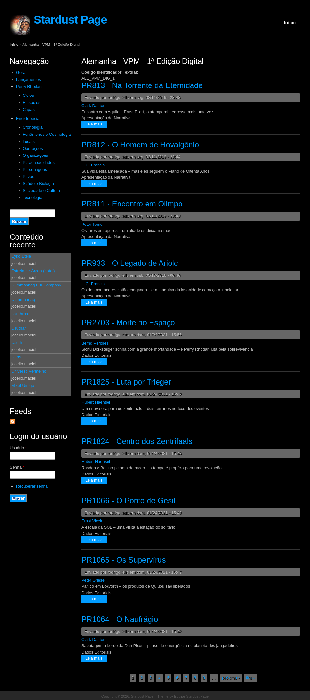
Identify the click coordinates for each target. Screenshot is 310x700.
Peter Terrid (92, 224)
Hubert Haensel (95, 402)
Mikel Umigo (22, 385)
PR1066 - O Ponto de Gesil (128, 500)
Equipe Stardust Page (191, 696)
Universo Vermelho (28, 371)
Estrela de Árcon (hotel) (33, 270)
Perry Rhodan (29, 86)
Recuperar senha (32, 486)
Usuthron (19, 313)
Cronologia (33, 127)
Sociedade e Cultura (41, 190)
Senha (17, 467)
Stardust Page (70, 19)
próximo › (230, 677)
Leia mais (96, 123)
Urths (16, 357)
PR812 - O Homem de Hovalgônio (140, 144)
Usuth (16, 342)
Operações (33, 148)
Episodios (32, 102)
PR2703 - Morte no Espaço (128, 322)
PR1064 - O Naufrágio (119, 619)
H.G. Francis (93, 165)
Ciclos (28, 95)
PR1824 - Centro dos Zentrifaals (136, 441)
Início (290, 22)
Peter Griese (93, 580)
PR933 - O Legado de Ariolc (129, 263)
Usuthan (19, 328)
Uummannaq (23, 299)
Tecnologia (32, 197)
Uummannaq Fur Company (36, 285)
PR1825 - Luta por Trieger (126, 381)
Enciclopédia (28, 118)
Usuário (18, 447)
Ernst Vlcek (91, 520)
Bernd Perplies (94, 343)
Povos (28, 176)
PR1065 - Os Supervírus (123, 559)
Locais (29, 141)
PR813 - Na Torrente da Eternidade (142, 85)
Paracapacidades (39, 162)
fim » (250, 677)
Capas (29, 109)
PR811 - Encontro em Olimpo (131, 203)
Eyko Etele (21, 256)
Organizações (35, 155)
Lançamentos (28, 79)
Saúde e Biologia (38, 183)
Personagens (35, 169)
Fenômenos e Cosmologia (47, 134)
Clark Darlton (93, 105)
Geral (21, 72)
